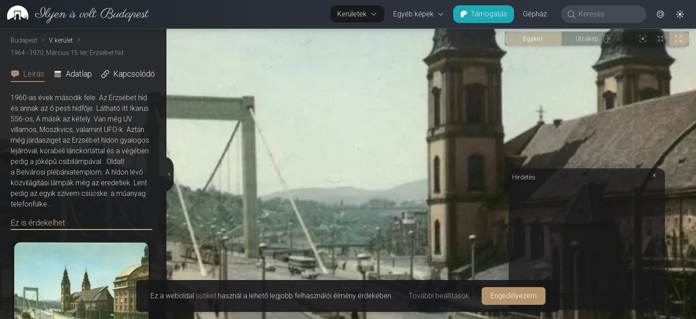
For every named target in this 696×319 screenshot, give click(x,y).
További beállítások (439, 296)
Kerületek (357, 14)
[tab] (30, 74)
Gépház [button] (535, 14)
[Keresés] (608, 14)
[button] (660, 14)
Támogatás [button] (483, 14)
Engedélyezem (513, 296)
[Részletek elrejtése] (169, 174)
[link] (74, 14)
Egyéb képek (418, 14)
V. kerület (61, 40)
